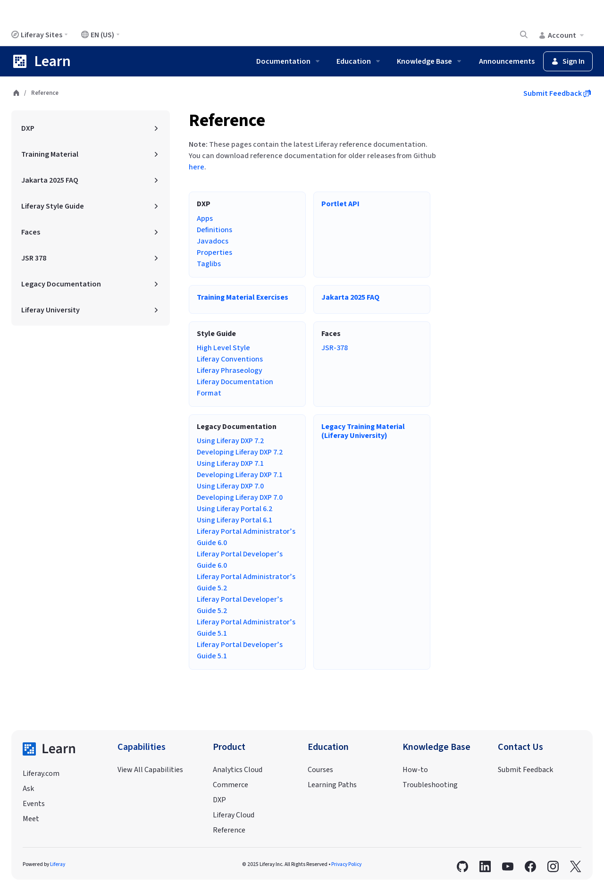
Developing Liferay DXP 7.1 (240, 475)
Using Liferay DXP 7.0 (230, 486)
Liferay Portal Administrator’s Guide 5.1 (246, 628)
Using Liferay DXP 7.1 (230, 463)
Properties (214, 252)
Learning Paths (332, 785)
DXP (219, 800)
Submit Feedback (557, 93)
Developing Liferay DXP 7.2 (240, 452)
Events (34, 804)
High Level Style (223, 348)
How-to (415, 770)
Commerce (230, 785)
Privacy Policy (346, 864)
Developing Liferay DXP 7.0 (240, 497)
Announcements (507, 61)
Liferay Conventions (230, 359)
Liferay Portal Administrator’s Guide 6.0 (246, 537)
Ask (28, 788)
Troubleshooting (430, 785)
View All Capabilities (150, 770)
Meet (31, 819)
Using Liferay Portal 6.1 (234, 520)
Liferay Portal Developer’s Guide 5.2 (240, 605)
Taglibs (209, 264)
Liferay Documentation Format (235, 387)
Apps (205, 218)
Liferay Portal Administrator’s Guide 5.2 (246, 582)
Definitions (214, 230)
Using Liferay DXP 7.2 (230, 441)
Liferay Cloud (233, 815)
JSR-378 (334, 348)
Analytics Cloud (237, 770)
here (196, 167)
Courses (320, 770)
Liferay (57, 864)
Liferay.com (41, 773)
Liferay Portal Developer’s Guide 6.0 (240, 560)
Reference (227, 120)
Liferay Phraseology (229, 370)
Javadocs (212, 241)
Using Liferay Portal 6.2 (234, 509)
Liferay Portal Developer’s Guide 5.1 (240, 650)
